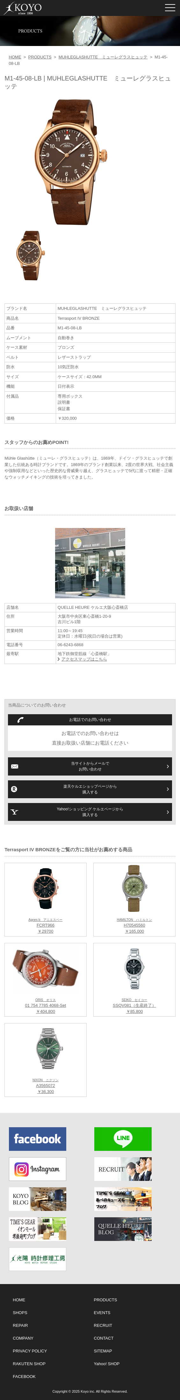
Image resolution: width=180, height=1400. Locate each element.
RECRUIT (103, 1325)
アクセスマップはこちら (84, 659)
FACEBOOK (24, 1376)
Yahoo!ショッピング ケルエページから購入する (90, 812)
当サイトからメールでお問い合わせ (90, 766)
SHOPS (20, 1312)
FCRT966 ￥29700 (46, 926)
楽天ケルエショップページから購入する (90, 789)
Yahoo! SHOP (107, 1363)
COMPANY (23, 1338)
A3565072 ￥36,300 (45, 1086)
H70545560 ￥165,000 (134, 926)
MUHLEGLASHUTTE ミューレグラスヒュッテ (103, 57)
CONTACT (104, 1338)
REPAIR (20, 1325)
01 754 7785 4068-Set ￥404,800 (45, 1006)
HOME (15, 57)
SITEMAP (103, 1351)
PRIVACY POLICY (30, 1351)
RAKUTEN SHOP (29, 1363)
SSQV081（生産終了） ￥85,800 (134, 1006)
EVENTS (102, 1312)
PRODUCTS (40, 57)
